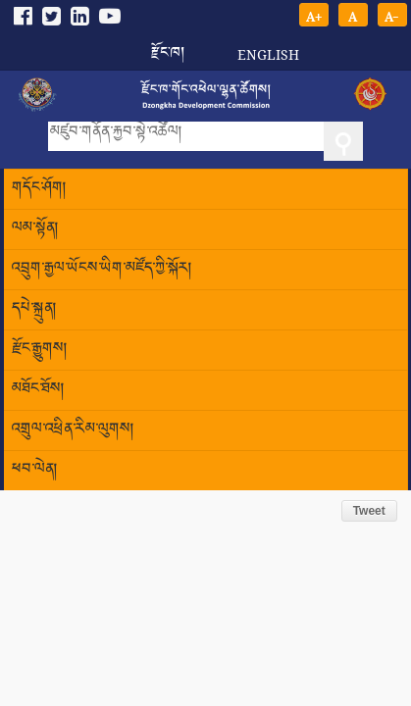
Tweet (369, 511)
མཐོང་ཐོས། (38, 390)
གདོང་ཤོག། (39, 189)
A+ (314, 15)
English (268, 54)
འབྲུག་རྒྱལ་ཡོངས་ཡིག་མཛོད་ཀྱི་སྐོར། (102, 269)
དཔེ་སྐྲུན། (34, 309)
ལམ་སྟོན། (35, 229)
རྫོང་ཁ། (167, 46)
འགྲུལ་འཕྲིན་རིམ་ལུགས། (73, 430)
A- (392, 15)
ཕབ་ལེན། (35, 470)
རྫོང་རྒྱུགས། (40, 349)
